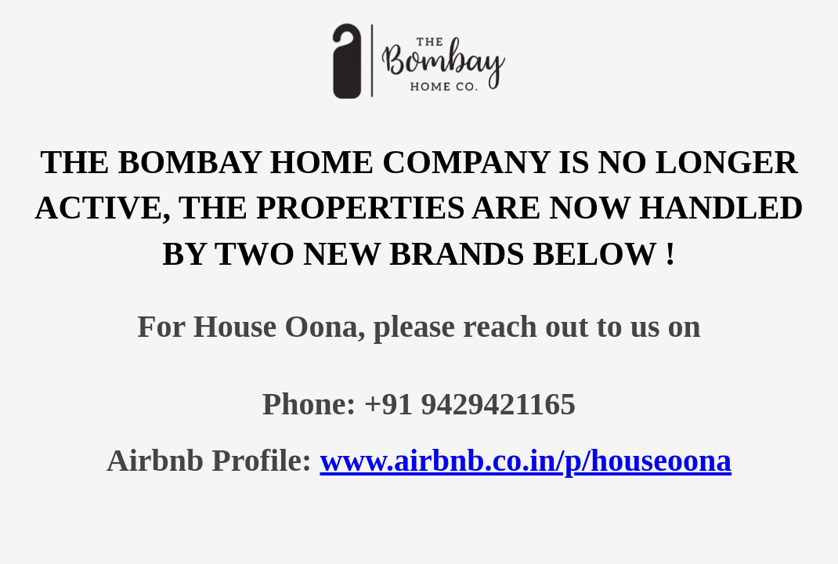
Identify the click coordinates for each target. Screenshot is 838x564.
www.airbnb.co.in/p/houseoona (525, 460)
